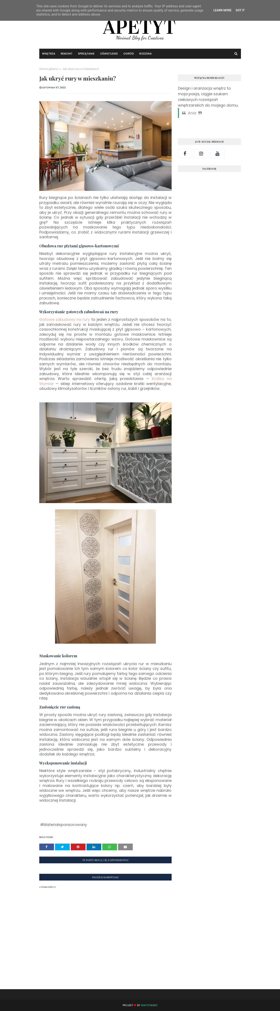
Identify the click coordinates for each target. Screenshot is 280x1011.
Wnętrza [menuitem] (48, 54)
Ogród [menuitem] (128, 54)
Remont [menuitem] (66, 54)
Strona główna (48, 69)
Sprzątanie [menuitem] (86, 54)
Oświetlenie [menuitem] (109, 54)
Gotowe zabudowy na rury (64, 319)
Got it (240, 10)
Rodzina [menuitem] (145, 54)
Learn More (222, 10)
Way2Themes (149, 1005)
